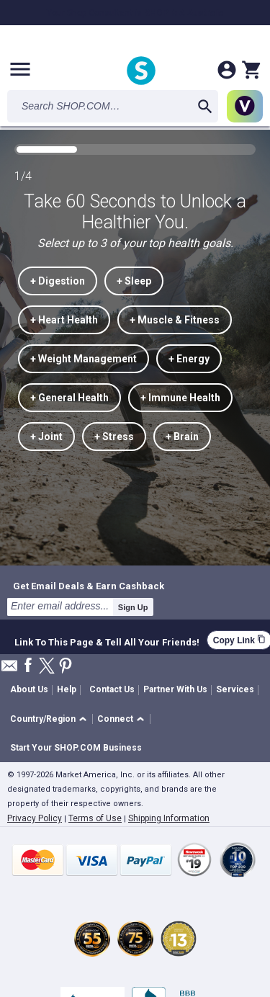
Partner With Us (175, 689)
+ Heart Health (64, 320)
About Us (29, 689)
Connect (115, 719)
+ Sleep (134, 281)
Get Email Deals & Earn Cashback (88, 586)
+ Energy (189, 359)
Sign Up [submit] (133, 607)
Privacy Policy (34, 818)
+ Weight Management (83, 359)
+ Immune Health (180, 397)
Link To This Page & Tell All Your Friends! (106, 640)
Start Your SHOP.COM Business (76, 748)
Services (235, 689)
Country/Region (43, 719)
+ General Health (69, 397)
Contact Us (112, 689)
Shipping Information (169, 818)
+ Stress (114, 436)
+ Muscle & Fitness (175, 320)
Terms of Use (95, 818)
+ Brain (182, 436)
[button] (51, 719)
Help (66, 689)
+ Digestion (57, 281)
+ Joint (46, 436)
